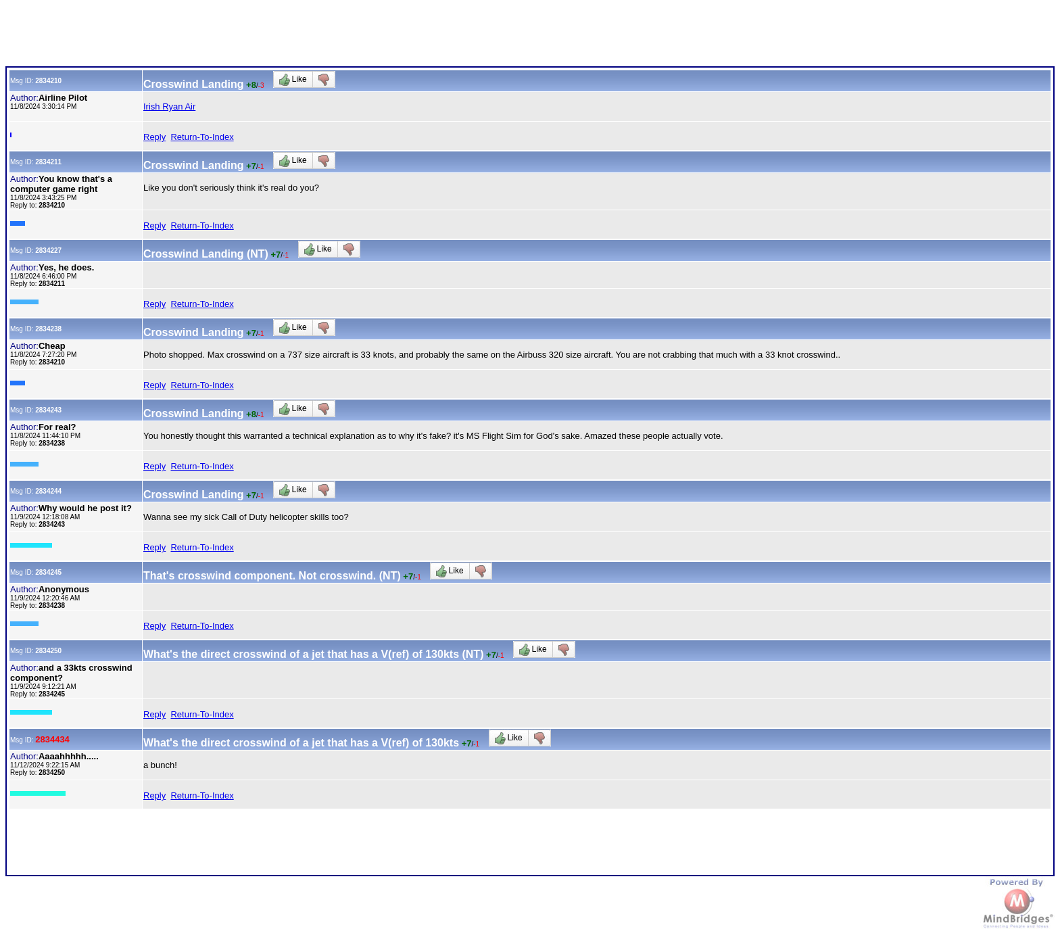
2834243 (48, 410)
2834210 (48, 81)
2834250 (48, 650)
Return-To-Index (201, 137)
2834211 (48, 162)
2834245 (48, 572)
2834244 (48, 491)
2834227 (48, 250)
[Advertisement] (251, 35)
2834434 (52, 739)
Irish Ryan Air (169, 106)
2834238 (48, 329)
